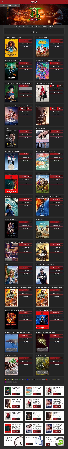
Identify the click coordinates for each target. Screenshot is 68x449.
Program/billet (17, 26)
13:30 (54, 40)
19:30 (59, 86)
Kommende (25, 26)
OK (48, 444)
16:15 (21, 108)
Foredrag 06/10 (25, 335)
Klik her (29, 444)
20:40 (59, 108)
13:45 (23, 63)
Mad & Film (51, 26)
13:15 (23, 40)
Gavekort (32, 26)
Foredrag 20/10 (56, 335)
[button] (3, 21)
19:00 (28, 108)
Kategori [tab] (49, 29)
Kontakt (38, 26)
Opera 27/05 (56, 312)
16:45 (52, 108)
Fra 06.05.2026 (25, 176)
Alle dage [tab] (34, 32)
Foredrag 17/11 (56, 358)
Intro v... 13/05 (56, 267)
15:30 (52, 86)
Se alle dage (25, 43)
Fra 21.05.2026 (25, 312)
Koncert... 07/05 (56, 199)
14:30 (54, 63)
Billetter (16, 394)
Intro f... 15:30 (24, 86)
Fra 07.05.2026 (56, 176)
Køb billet (34, 19)
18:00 (23, 131)
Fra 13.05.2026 (56, 222)
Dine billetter (44, 26)
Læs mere (25, 47)
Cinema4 (31, 2)
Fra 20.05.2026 (25, 290)
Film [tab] (18, 29)
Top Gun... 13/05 (56, 244)
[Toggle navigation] (2, 2)
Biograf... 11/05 (25, 267)
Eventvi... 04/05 (56, 154)
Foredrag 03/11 (25, 358)
